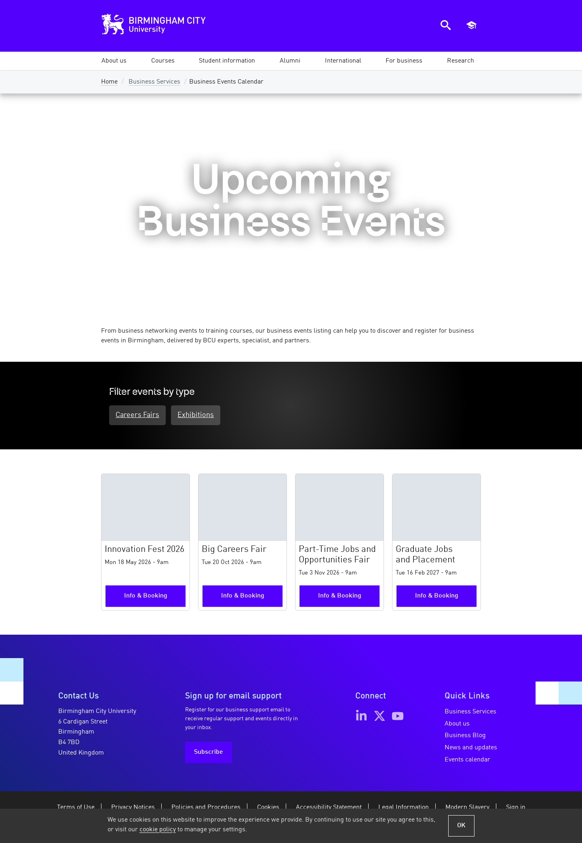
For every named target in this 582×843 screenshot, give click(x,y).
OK (461, 825)
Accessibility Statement (329, 808)
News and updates (471, 748)
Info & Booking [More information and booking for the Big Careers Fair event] (242, 596)
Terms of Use (76, 808)
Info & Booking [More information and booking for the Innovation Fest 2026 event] (145, 596)
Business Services (154, 82)
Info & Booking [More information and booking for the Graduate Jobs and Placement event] (436, 596)
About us (457, 724)
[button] (114, 61)
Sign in (515, 808)
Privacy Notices (133, 808)
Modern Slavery (467, 808)
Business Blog (465, 736)
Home (109, 82)
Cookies (268, 808)
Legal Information (403, 808)
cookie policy (157, 829)
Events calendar (467, 760)
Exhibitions (198, 415)
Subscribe (208, 753)
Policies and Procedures (205, 808)
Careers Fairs (137, 415)
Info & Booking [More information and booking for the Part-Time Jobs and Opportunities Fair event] (339, 596)
